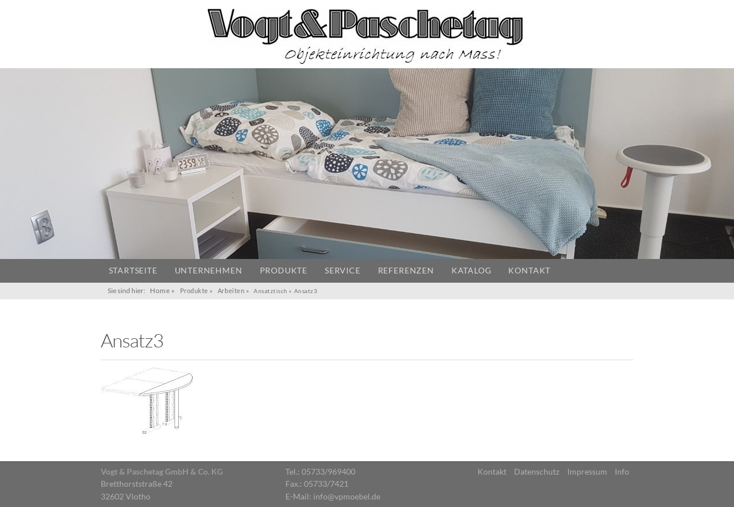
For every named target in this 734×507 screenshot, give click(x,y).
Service (343, 270)
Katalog (471, 270)
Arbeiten (231, 290)
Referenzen (406, 270)
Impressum (587, 471)
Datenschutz (536, 471)
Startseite (133, 270)
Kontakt (529, 270)
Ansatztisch (271, 290)
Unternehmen (209, 270)
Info (622, 471)
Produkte (283, 270)
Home (160, 290)
